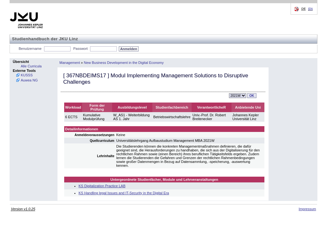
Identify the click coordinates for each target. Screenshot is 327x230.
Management (69, 63)
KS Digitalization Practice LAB (102, 186)
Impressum (307, 209)
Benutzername (30, 48)
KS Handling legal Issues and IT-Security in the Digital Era (124, 193)
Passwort (80, 48)
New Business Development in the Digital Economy (124, 63)
